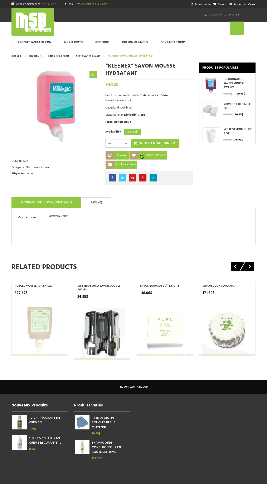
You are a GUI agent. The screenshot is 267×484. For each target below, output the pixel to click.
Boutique (35, 43)
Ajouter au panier (157, 130)
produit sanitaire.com (133, 373)
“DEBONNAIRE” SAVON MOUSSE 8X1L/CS (233, 70)
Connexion (216, 15)
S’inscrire (233, 15)
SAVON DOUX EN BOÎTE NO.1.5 (159, 272)
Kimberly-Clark (58, 201)
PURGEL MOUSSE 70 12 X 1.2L (33, 272)
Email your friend (125, 151)
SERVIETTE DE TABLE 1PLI (237, 93)
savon (29, 160)
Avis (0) (104, 189)
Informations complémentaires (49, 189)
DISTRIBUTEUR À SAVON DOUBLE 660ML (98, 273)
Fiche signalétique (118, 108)
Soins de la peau (58, 43)
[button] (93, 61)
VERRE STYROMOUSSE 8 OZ (237, 118)
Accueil (16, 43)
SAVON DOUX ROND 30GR (219, 272)
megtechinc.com (93, 477)
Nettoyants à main (88, 43)
